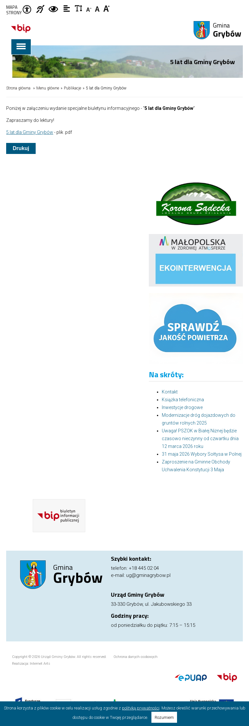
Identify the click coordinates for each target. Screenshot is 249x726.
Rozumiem (164, 717)
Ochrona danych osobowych (135, 657)
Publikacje (72, 88)
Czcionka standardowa (98, 8)
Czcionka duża (107, 8)
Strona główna (18, 88)
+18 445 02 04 (144, 568)
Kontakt (170, 391)
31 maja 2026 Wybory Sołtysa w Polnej (202, 454)
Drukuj (21, 148)
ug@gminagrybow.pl (148, 575)
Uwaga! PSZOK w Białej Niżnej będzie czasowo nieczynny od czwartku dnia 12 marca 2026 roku (200, 438)
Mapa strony (14, 10)
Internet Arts (40, 664)
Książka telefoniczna (183, 399)
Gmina (227, 30)
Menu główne (47, 88)
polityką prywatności (141, 708)
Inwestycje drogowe (182, 407)
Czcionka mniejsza (89, 8)
